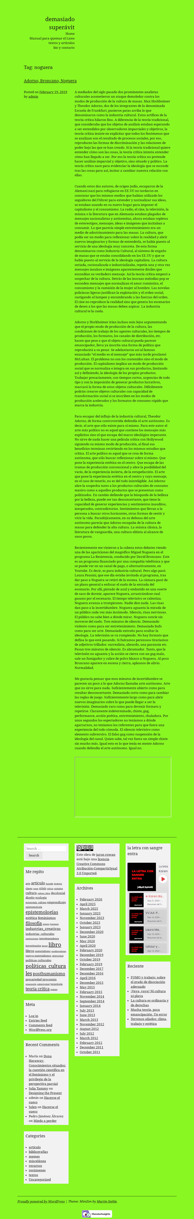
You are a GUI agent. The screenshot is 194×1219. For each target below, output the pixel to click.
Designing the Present (45, 1093)
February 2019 (91, 964)
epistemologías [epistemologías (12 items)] (42, 912)
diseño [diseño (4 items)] (30, 897)
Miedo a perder (45, 1121)
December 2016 (91, 973)
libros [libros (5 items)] (30, 951)
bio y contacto (64, 47)
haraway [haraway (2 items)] (54, 924)
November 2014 (92, 996)
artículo (35, 1147)
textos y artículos (61, 43)
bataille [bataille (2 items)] (49, 884)
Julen (33, 1107)
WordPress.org (40, 1030)
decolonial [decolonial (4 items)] (58, 893)
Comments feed (40, 1025)
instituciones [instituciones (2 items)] (32, 939)
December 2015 (91, 983)
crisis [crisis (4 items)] (42, 888)
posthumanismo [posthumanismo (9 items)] (49, 973)
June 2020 (87, 936)
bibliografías (38, 1152)
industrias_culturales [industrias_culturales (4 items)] (40, 934)
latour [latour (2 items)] (45, 946)
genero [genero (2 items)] (46, 924)
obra (87, 854)
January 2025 (90, 913)
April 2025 (88, 904)
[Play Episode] (163, 879)
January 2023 (90, 927)
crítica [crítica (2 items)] (50, 888)
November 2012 (92, 1024)
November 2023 (92, 918)
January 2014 (90, 1006)
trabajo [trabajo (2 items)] (53, 989)
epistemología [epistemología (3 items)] (34, 907)
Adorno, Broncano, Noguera (50, 80)
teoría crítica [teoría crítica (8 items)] (38, 989)
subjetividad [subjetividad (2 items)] (43, 984)
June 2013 (87, 1015)
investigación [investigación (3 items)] (33, 945)
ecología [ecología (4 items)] (41, 897)
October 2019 (90, 959)
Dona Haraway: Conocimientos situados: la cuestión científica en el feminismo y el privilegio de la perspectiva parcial (47, 1070)
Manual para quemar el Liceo (52, 38)
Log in (33, 1016)
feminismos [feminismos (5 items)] (47, 918)
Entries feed (38, 1020)
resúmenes (37, 1170)
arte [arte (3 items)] (28, 883)
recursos (35, 1166)
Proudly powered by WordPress (41, 1201)
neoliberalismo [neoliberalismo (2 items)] (58, 951)
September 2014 (92, 1001)
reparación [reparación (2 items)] (31, 984)
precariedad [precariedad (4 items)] (34, 979)
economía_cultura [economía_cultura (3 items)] (36, 902)
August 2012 (89, 1029)
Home (70, 34)
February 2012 (91, 1043)
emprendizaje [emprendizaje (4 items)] (56, 902)
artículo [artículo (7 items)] (38, 883)
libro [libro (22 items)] (54, 944)
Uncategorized (40, 1179)
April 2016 (88, 978)
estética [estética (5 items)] (31, 918)
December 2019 (91, 955)
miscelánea (37, 1161)
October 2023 (90, 922)
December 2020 (91, 932)
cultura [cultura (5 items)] (31, 893)
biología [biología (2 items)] (58, 884)
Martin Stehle (107, 1201)
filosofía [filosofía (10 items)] (34, 923)
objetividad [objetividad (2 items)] (57, 956)
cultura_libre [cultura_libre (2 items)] (44, 893)
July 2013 (87, 1010)
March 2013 (89, 1020)
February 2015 (91, 992)
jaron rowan (105, 854)
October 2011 (90, 1052)
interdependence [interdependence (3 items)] (49, 938)
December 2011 (91, 1047)
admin (33, 96)
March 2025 (89, 909)
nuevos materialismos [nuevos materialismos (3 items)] (38, 955)
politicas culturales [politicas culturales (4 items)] (38, 960)
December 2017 (91, 969)
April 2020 (88, 946)
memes (34, 1156)
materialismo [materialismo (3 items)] (43, 951)
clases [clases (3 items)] (29, 888)
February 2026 (91, 899)
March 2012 (89, 1038)
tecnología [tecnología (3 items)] (56, 984)
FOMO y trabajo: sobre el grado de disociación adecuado (148, 982)
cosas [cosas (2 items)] (35, 888)
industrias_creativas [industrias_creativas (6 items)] (43, 929)
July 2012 (87, 1033)
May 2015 (87, 987)
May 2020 (87, 941)
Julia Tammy (38, 1088)
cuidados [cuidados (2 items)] (58, 888)
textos (33, 1175)
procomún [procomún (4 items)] (49, 979)
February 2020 (91, 950)
